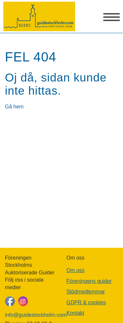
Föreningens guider (89, 281)
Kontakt (75, 313)
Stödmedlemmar (86, 291)
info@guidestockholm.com (31, 315)
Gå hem (14, 106)
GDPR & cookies (86, 302)
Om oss (76, 270)
